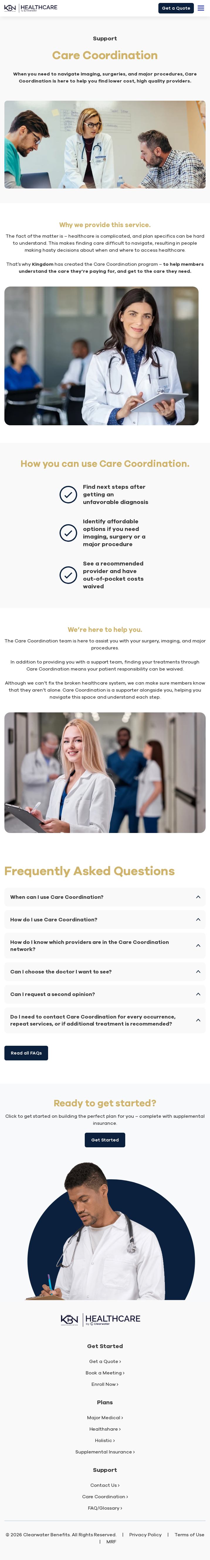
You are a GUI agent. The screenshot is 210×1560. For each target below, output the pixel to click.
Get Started (105, 1140)
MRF (111, 1542)
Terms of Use (189, 1535)
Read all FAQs (26, 1053)
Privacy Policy (145, 1535)
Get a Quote (176, 8)
